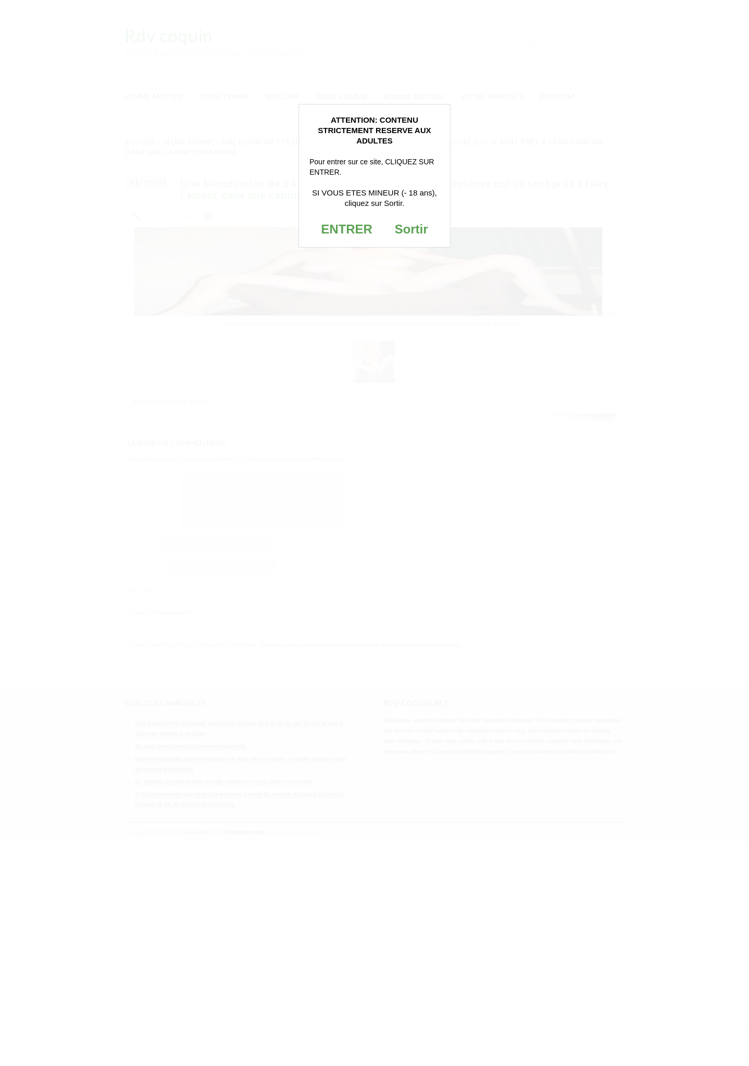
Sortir (411, 229)
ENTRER (346, 229)
